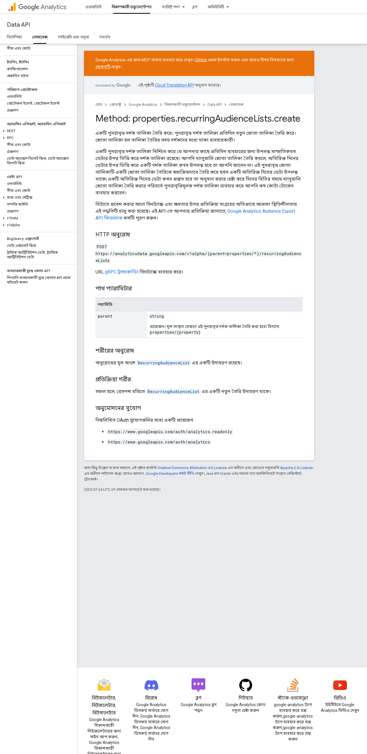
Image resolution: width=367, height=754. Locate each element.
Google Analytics (143, 104)
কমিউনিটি (216, 6)
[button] (37, 131)
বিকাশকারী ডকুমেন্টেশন (182, 104)
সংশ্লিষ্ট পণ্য (171, 6)
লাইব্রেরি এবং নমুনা (73, 37)
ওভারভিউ (93, 6)
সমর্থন (104, 37)
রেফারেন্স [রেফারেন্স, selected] (40, 37)
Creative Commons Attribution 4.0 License (192, 468)
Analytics (42, 7)
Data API (18, 24)
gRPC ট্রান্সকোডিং (121, 272)
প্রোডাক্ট (115, 104)
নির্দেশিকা (14, 37)
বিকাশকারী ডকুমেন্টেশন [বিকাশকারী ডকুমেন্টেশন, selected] (131, 6)
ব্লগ (195, 6)
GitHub (201, 60)
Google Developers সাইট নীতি (170, 473)
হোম (98, 104)
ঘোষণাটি (102, 67)
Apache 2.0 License (296, 468)
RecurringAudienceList (164, 363)
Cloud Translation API (174, 85)
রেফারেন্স (236, 104)
